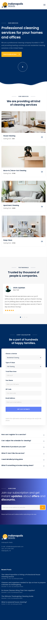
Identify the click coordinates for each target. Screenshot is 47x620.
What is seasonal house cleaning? (14, 602)
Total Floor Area (11, 371)
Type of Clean (10, 362)
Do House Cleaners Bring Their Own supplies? (18, 590)
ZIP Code (8, 389)
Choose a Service (11, 353)
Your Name (9, 380)
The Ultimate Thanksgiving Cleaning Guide (17, 596)
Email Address (10, 398)
